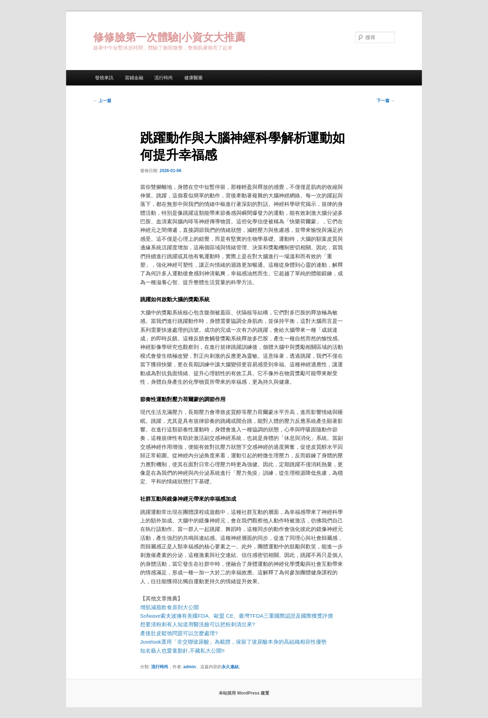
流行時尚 (163, 77)
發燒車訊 (104, 77)
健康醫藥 (193, 77)
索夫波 (168, 616)
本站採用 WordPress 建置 (244, 693)
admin (189, 666)
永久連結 (230, 666)
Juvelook (150, 642)
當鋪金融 (134, 77)
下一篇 (386, 100)
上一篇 (102, 100)
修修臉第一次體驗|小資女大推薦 (169, 37)
